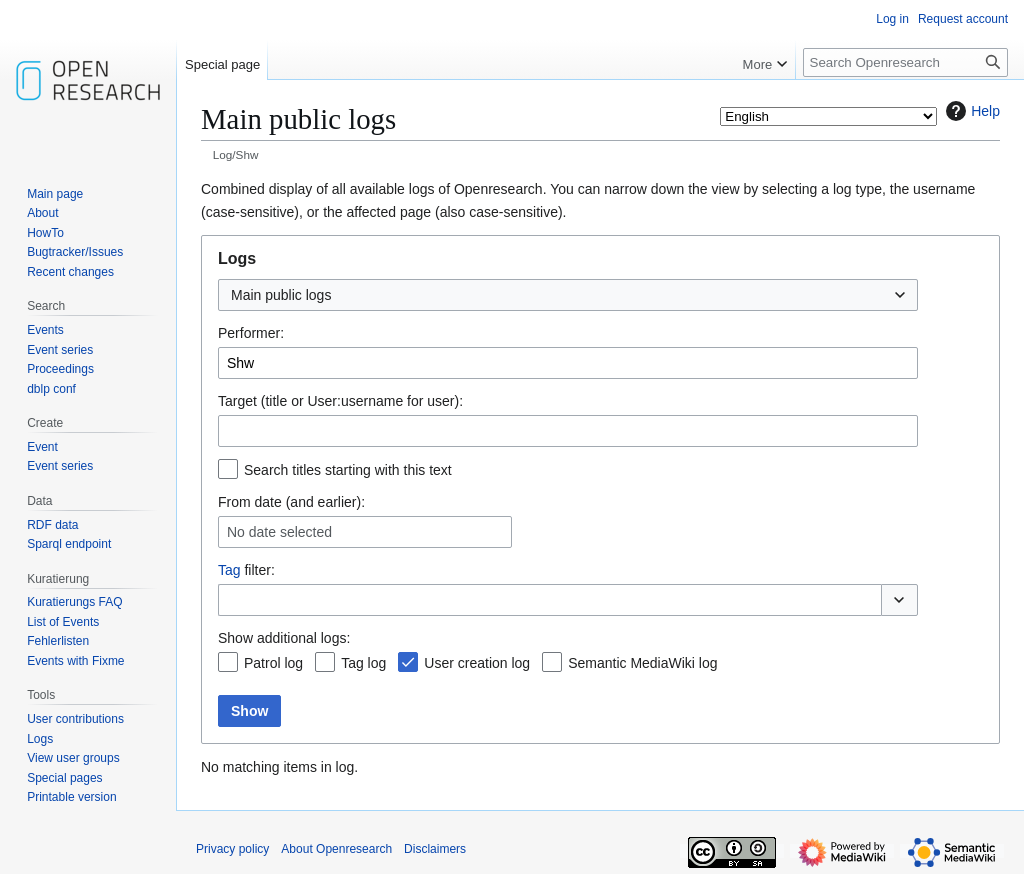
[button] (899, 600)
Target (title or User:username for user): (340, 401)
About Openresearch (336, 849)
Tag (229, 570)
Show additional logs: (284, 638)
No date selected (279, 532)
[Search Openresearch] (905, 62)
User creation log (477, 663)
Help (970, 111)
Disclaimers (435, 849)
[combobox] (568, 295)
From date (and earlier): (291, 502)
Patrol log (273, 663)
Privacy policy (232, 849)
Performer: (251, 333)
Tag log (363, 663)
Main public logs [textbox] (281, 295)
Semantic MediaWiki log (642, 663)
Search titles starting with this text (348, 470)
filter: (246, 570)
